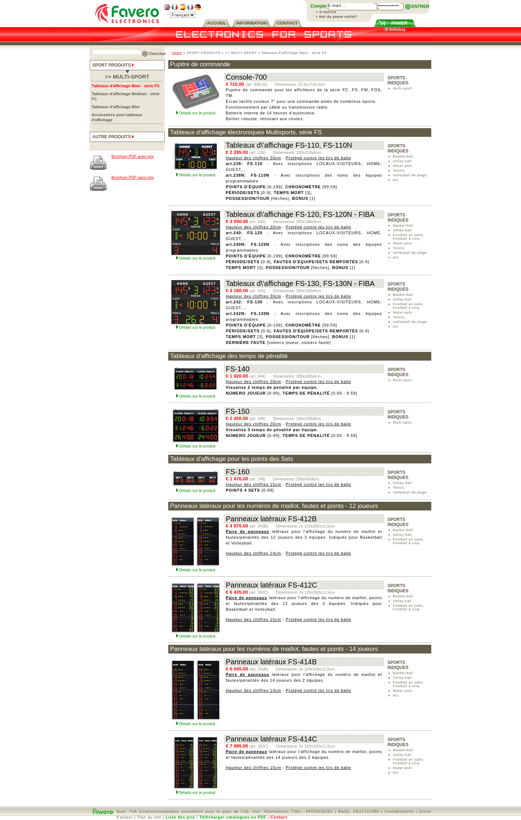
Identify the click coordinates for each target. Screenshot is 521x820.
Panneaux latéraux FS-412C (271, 585)
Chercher (157, 53)
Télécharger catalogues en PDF (232, 817)
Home (177, 53)
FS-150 (238, 411)
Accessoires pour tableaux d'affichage (117, 117)
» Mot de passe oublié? (336, 16)
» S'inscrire (326, 12)
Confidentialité (399, 811)
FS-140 (238, 369)
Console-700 (246, 77)
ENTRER (420, 6)
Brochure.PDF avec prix (132, 156)
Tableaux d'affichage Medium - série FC (126, 96)
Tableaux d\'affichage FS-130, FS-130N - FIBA (300, 283)
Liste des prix (180, 817)
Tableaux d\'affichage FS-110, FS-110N (289, 145)
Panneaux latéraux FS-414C (271, 739)
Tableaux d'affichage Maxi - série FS (126, 86)
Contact (279, 817)
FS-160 (238, 472)
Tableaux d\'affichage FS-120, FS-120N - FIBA (300, 214)
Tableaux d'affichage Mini (116, 107)
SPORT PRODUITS (113, 65)
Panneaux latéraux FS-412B (271, 519)
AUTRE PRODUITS (113, 136)
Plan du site (149, 817)
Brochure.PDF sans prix (132, 177)
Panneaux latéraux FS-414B (271, 662)
